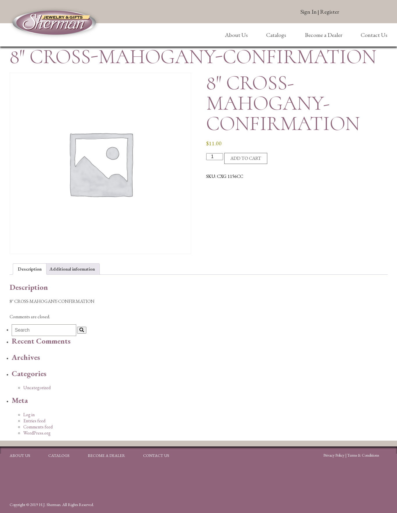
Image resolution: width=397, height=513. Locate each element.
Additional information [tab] (72, 269)
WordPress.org (37, 433)
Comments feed (38, 427)
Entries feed (34, 421)
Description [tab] (30, 269)
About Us (236, 35)
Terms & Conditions (363, 455)
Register (329, 11)
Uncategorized (37, 388)
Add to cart (245, 158)
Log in (29, 415)
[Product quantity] (214, 156)
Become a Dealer (323, 35)
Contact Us (374, 35)
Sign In (308, 11)
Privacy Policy (333, 455)
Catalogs (276, 35)
